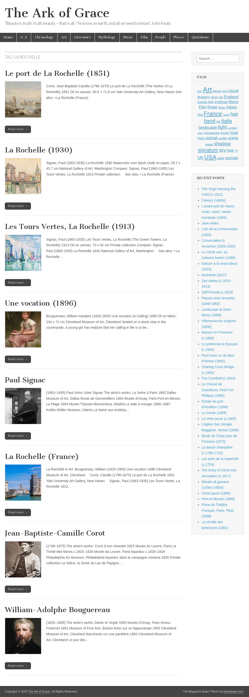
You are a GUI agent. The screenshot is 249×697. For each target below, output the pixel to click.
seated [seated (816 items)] (209, 144)
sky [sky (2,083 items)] (222, 150)
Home (8, 37)
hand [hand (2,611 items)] (209, 121)
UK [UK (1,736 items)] (200, 157)
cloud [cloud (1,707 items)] (233, 90)
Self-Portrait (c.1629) (217, 292)
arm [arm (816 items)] (199, 91)
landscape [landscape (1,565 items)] (208, 127)
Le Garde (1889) (214, 413)
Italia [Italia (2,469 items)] (226, 121)
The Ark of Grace (57, 13)
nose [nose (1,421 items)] (234, 133)
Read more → (18, 129)
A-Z (23, 37)
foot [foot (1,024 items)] (200, 114)
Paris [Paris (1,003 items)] (201, 138)
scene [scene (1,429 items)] (233, 138)
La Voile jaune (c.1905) (219, 419)
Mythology (107, 37)
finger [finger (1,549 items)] (212, 107)
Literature (82, 37)
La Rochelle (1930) (39, 150)
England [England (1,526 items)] (231, 97)
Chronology (44, 37)
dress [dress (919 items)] (214, 97)
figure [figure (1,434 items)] (233, 102)
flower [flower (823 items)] (221, 107)
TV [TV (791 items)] (236, 150)
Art (64, 37)
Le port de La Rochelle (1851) (57, 73)
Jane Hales (210, 223)
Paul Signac (25, 380)
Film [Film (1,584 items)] (202, 107)
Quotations (200, 37)
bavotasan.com (233, 691)
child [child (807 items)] (224, 91)
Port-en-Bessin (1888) (218, 499)
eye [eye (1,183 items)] (211, 102)
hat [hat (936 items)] (218, 121)
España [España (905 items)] (202, 102)
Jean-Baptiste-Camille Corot (55, 533)
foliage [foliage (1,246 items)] (231, 107)
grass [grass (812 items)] (226, 114)
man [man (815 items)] (200, 133)
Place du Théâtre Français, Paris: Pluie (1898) (218, 510)
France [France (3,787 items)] (213, 113)
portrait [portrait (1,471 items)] (211, 138)
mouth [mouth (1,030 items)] (224, 133)
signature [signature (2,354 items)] (208, 150)
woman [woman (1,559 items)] (231, 158)
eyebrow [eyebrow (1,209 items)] (221, 102)
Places (179, 37)
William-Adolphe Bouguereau (57, 609)
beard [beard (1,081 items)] (217, 91)
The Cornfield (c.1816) (218, 378)
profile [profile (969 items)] (223, 138)
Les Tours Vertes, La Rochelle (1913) (70, 226)
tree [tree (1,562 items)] (230, 150)
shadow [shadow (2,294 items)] (222, 143)
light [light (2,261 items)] (222, 127)
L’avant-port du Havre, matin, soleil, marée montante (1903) (218, 212)
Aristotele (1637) (214, 275)
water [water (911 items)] (220, 158)
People (160, 37)
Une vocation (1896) (41, 303)
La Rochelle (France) (42, 456)
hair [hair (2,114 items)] (234, 114)
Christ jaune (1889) (216, 493)
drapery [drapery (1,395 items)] (203, 97)
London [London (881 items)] (232, 127)
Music (128, 37)
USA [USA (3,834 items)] (210, 157)
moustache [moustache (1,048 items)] (211, 133)
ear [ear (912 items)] (221, 97)
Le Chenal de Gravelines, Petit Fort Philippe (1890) (218, 389)
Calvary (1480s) (214, 200)
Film (144, 37)
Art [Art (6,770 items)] (207, 90)
